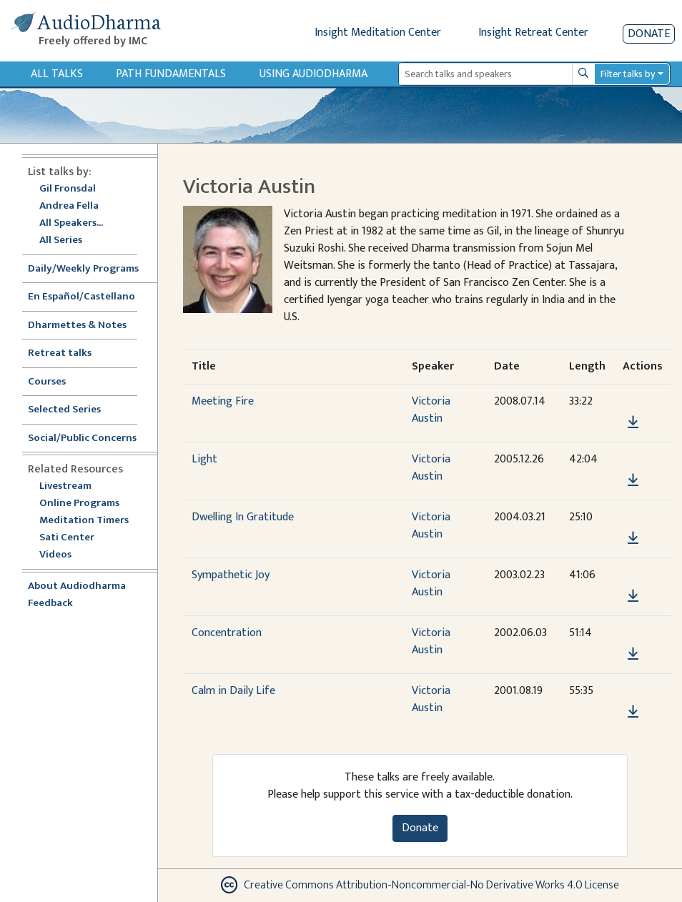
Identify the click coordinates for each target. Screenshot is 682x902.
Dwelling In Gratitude (243, 517)
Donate (649, 34)
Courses (47, 382)
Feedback (50, 603)
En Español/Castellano (81, 297)
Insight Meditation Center (378, 32)
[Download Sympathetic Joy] (633, 596)
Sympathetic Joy (231, 575)
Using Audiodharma (313, 74)
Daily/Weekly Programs (91, 269)
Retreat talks (60, 353)
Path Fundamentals (171, 74)
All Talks (57, 74)
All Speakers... (71, 223)
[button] (633, 401)
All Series (60, 240)
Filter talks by (628, 74)
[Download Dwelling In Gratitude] (633, 538)
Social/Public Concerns (82, 438)
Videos (63, 555)
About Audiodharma (77, 586)
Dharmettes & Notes (77, 325)
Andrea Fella (69, 206)
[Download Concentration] (633, 654)
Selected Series (73, 410)
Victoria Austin (431, 410)
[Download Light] (633, 480)
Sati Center (66, 538)
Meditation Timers (84, 520)
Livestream (65, 486)
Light (204, 459)
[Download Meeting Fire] (633, 422)
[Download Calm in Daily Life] (633, 712)
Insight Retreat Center (533, 32)
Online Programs (79, 503)
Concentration (227, 633)
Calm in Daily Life (233, 690)
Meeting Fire (223, 401)
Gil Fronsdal (67, 189)
